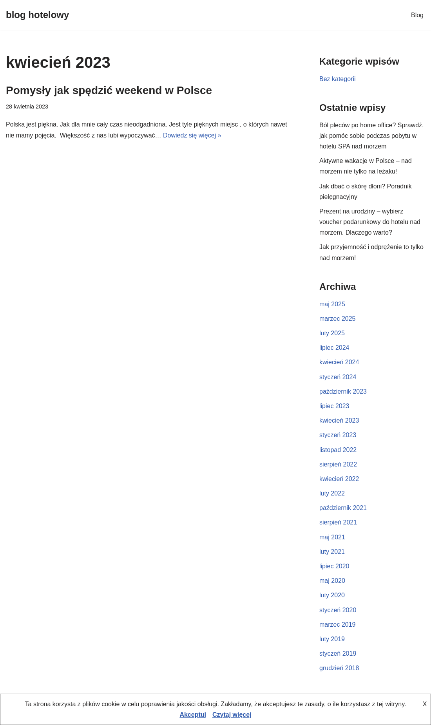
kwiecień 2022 (339, 478)
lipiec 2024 (334, 347)
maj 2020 (332, 580)
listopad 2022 (338, 450)
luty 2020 (332, 595)
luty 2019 (332, 639)
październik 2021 (343, 507)
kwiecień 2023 (339, 420)
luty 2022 (332, 493)
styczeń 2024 (337, 377)
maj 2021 (332, 537)
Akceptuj (192, 714)
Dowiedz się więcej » (192, 135)
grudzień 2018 (339, 668)
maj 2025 (332, 304)
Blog (417, 15)
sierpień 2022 (338, 464)
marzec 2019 (337, 624)
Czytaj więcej (232, 714)
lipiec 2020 (334, 566)
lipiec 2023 (334, 406)
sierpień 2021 (338, 522)
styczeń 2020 (337, 610)
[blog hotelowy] (37, 15)
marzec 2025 (337, 318)
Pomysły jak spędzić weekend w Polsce (109, 90)
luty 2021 (332, 551)
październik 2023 (343, 391)
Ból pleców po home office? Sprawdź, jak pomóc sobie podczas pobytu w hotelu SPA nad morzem (371, 136)
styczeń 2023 (337, 435)
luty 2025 (332, 333)
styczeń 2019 (337, 653)
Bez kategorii (337, 79)
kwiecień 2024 (339, 362)
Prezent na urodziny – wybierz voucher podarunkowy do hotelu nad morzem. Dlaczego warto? (369, 222)
